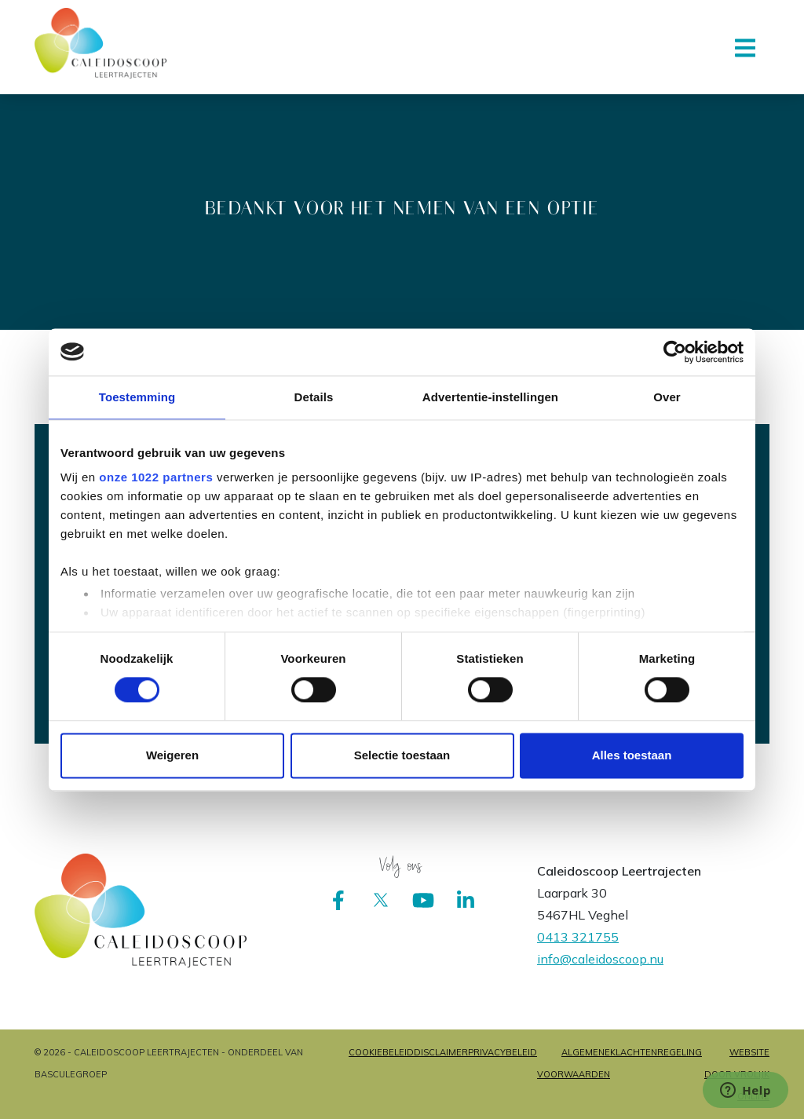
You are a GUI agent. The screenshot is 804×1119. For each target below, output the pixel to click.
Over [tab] (667, 397)
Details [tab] (314, 397)
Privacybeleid (502, 1052)
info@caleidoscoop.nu (600, 959)
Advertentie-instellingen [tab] (490, 397)
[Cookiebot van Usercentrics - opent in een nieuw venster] (675, 352)
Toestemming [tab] (137, 397)
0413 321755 (578, 937)
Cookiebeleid (381, 1052)
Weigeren (172, 755)
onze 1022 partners (156, 477)
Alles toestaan (632, 755)
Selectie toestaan (402, 755)
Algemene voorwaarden (573, 1063)
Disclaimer (441, 1052)
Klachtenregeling (656, 1052)
